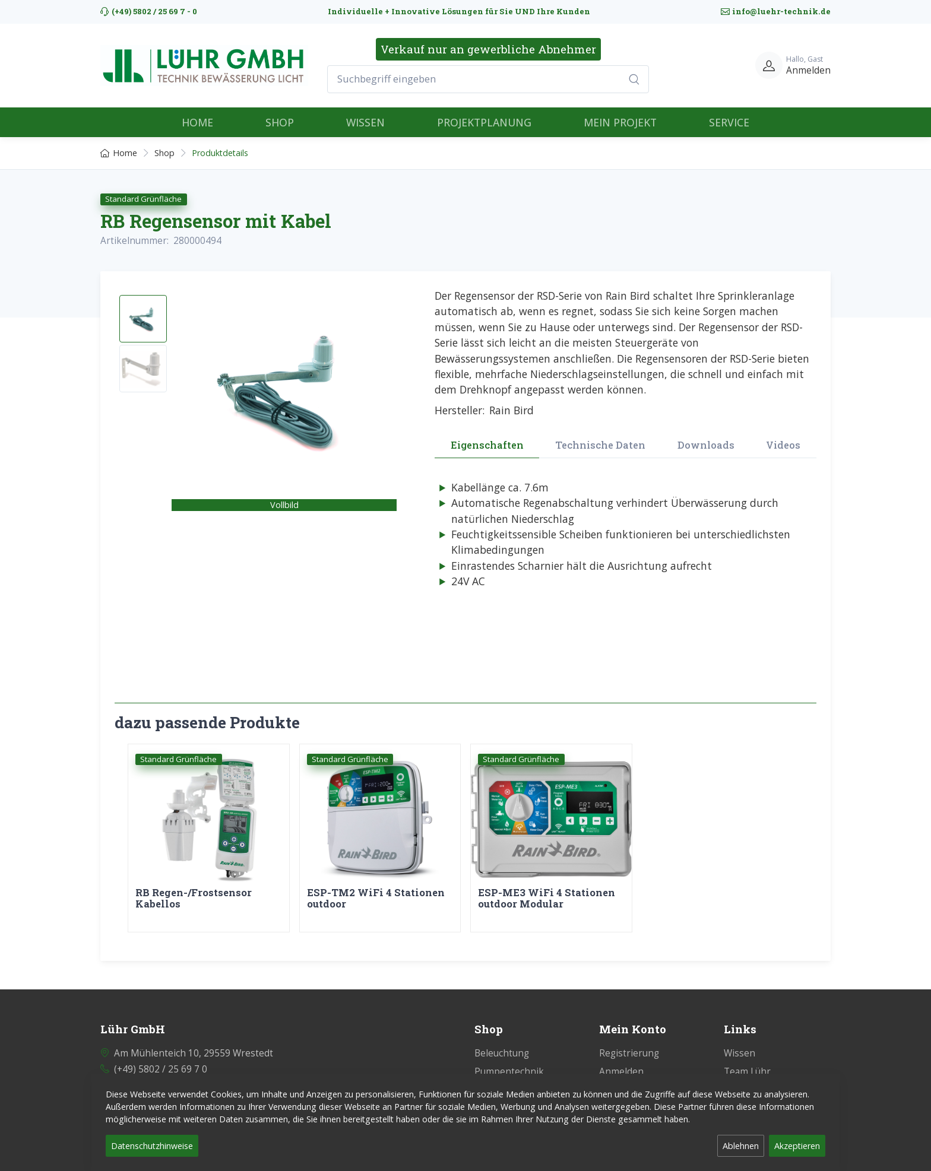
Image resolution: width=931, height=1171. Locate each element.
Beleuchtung (501, 1046)
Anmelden (621, 1064)
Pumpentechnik (509, 1064)
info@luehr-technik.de (776, 11)
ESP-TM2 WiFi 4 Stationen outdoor (376, 898)
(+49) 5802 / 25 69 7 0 (160, 1062)
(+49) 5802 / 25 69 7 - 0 (148, 11)
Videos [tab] (783, 445)
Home (118, 152)
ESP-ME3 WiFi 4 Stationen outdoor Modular (546, 898)
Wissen (739, 1046)
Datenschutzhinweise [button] (152, 1145)
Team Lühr (747, 1064)
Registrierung (629, 1046)
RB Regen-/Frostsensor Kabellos (193, 898)
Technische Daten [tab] (600, 445)
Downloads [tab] (705, 445)
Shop (164, 152)
